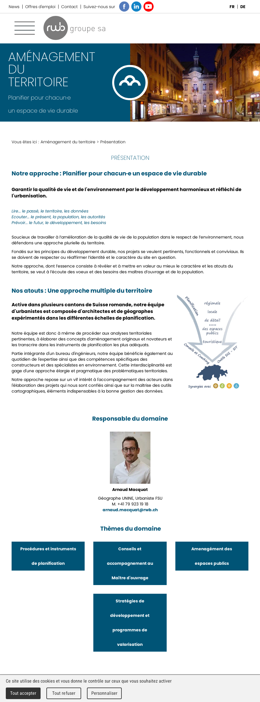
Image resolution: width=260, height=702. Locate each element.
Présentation (113, 142)
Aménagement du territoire (68, 142)
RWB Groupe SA (74, 28)
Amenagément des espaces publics (211, 556)
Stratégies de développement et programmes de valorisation (130, 622)
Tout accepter (23, 693)
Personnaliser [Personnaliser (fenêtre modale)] (104, 693)
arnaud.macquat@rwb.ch (130, 510)
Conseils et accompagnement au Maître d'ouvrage (130, 563)
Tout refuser (64, 693)
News (14, 7)
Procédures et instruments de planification (48, 556)
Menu (24, 28)
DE (243, 7)
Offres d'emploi (40, 7)
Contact (69, 7)
